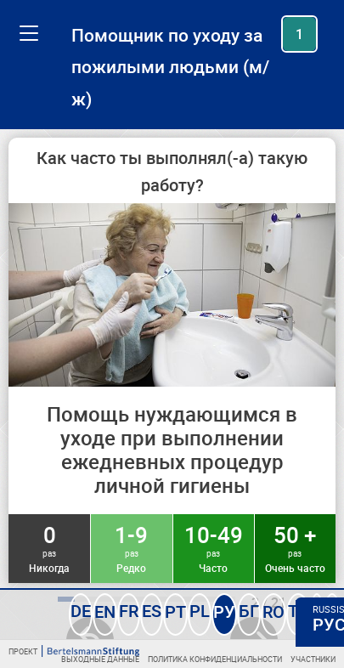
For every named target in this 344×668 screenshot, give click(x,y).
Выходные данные (100, 659)
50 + (295, 547)
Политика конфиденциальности (215, 659)
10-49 (213, 547)
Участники (313, 659)
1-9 (131, 547)
